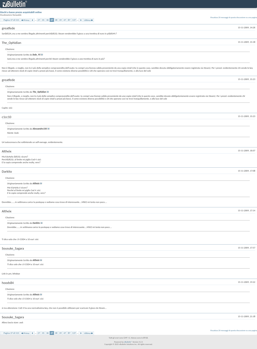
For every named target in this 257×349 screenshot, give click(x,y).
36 (47, 20)
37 (52, 20)
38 (56, 20)
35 (43, 20)
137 (74, 20)
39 (60, 20)
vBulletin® (128, 342)
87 (69, 20)
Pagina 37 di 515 (11, 20)
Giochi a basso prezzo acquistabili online (21, 12)
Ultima (88, 20)
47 (65, 20)
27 (39, 20)
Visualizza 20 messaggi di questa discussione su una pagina (233, 17)
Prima (25, 20)
